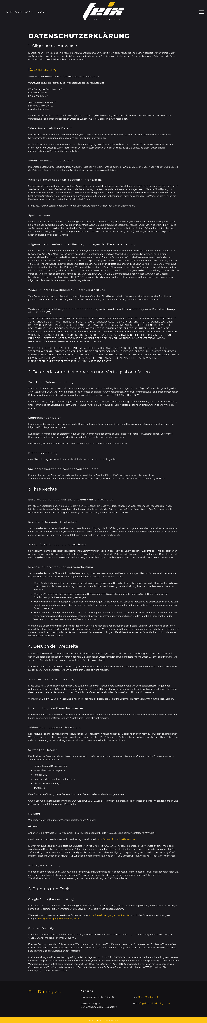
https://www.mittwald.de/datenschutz (117, 839)
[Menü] (201, 12)
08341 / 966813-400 (148, 997)
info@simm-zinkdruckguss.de (154, 1003)
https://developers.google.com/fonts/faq (109, 915)
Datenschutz (111, 1020)
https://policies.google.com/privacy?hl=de (58, 918)
